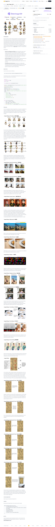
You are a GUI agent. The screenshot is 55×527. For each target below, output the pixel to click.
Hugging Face (13, 17)
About (20, 525)
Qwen (5, 4)
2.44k (18, 4)
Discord (19, 19)
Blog (17, 18)
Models (23, 1)
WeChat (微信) (13, 19)
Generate (34, 23)
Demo (8, 19)
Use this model (48, 8)
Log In (47, 1)
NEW (41, 14)
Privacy (16, 525)
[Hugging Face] (28, 525)
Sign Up (50, 1)
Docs (39, 1)
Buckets (35, 1)
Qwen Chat (15, 46)
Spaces (30, 1)
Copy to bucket (42, 8)
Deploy (36, 8)
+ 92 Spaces (43, 42)
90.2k (25, 4)
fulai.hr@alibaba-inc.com (7, 520)
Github (23, 19)
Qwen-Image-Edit (10, 4)
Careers (25, 525)
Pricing (42, 1)
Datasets (27, 1)
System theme (6, 525)
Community (21, 8)
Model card (6, 8)
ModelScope (20, 17)
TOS (11, 525)
